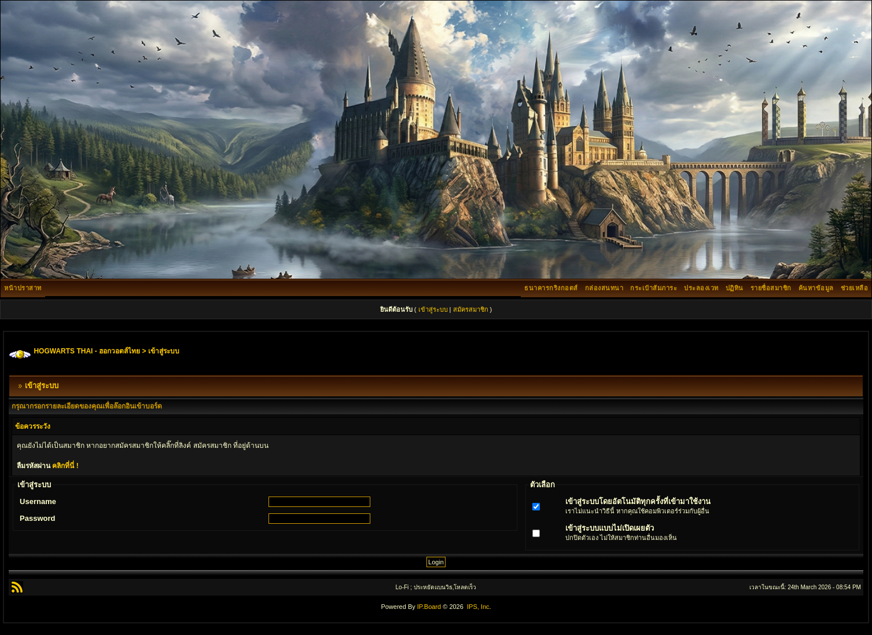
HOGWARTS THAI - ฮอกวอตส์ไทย (87, 351)
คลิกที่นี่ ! (65, 466)
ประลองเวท (701, 287)
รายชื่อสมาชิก (771, 287)
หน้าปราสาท (23, 287)
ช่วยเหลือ (855, 287)
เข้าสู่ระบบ (433, 309)
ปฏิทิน (735, 287)
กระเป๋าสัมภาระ (653, 287)
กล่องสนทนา (604, 287)
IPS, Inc (478, 606)
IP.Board (429, 606)
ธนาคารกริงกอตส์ (551, 287)
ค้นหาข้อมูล (816, 287)
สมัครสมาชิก (470, 309)
